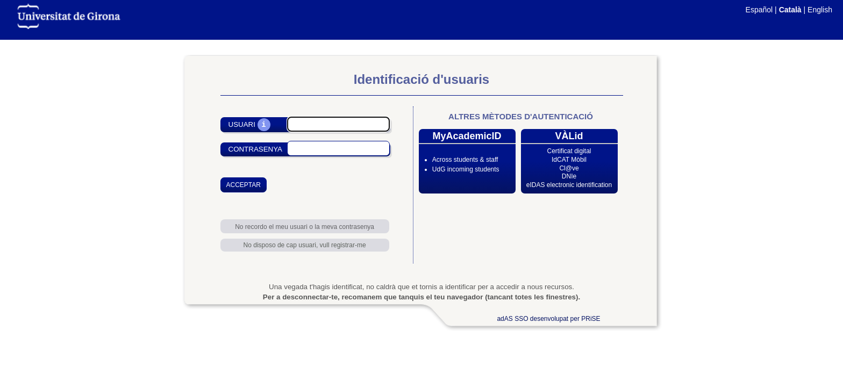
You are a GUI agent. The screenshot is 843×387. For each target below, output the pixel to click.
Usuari (241, 125)
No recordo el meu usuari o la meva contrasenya (304, 227)
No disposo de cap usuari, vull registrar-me (305, 245)
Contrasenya (255, 149)
